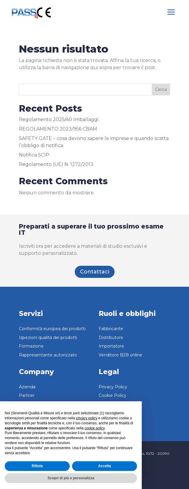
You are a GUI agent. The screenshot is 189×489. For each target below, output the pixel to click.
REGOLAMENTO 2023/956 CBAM (58, 129)
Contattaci (94, 271)
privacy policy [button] (86, 418)
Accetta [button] (104, 466)
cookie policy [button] (94, 428)
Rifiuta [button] (37, 466)
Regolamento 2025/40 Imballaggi (58, 119)
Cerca (161, 89)
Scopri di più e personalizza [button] (71, 478)
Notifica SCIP (34, 155)
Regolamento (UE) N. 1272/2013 (56, 164)
